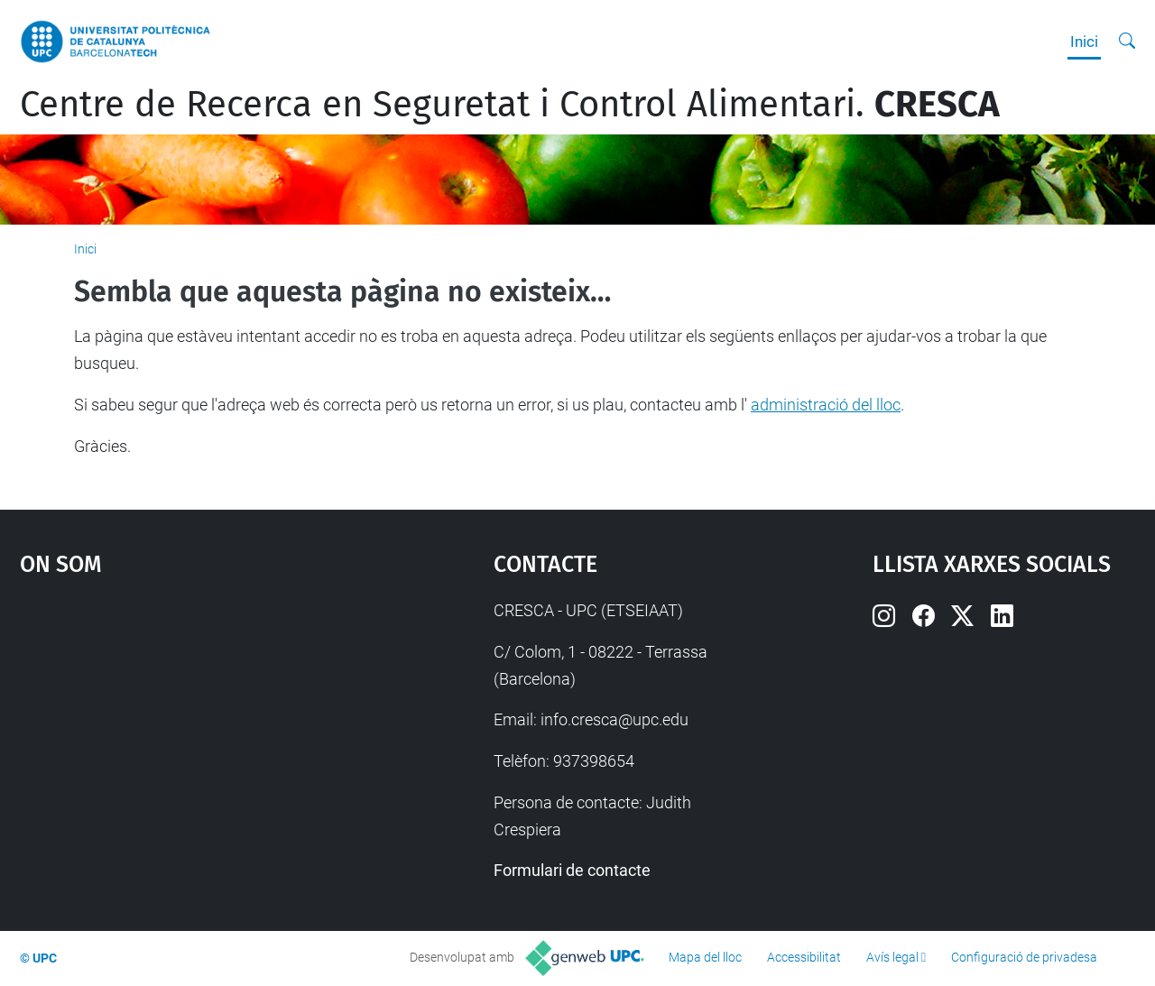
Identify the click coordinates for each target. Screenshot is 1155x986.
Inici (1084, 41)
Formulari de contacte (572, 870)
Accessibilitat (804, 957)
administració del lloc (826, 404)
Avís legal (892, 957)
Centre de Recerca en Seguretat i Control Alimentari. (510, 104)
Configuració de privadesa (1024, 957)
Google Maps (198, 732)
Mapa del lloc (705, 957)
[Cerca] (1127, 41)
